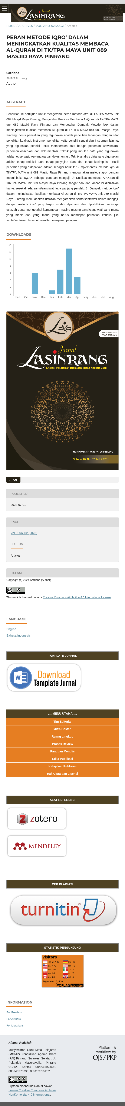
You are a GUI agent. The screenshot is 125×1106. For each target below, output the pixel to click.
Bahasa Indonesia (18, 635)
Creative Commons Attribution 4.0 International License (77, 597)
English (11, 629)
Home (11, 25)
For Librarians (14, 1025)
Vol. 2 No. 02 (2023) (50, 25)
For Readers (14, 1012)
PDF (14, 479)
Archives (25, 25)
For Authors (13, 1019)
